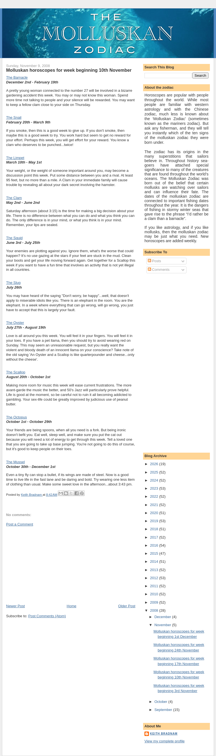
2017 (154, 537)
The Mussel (15, 462)
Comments (159, 269)
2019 (154, 521)
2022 (154, 496)
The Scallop (15, 372)
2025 (154, 472)
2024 (154, 480)
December (163, 617)
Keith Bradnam (164, 733)
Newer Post (15, 606)
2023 (154, 488)
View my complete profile (164, 741)
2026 (154, 464)
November (163, 625)
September (163, 710)
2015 (154, 553)
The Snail (13, 117)
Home (72, 606)
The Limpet (15, 158)
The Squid (14, 238)
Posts (154, 261)
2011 (154, 586)
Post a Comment (19, 524)
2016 (154, 545)
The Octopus (16, 417)
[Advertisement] (48, 564)
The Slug (13, 283)
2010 (154, 594)
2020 (154, 513)
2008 (154, 610)
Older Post (126, 606)
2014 (154, 561)
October (161, 702)
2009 (154, 602)
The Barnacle (17, 77)
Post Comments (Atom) (47, 616)
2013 (154, 570)
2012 (154, 578)
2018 (154, 529)
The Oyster (15, 323)
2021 (154, 505)
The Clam (14, 198)
